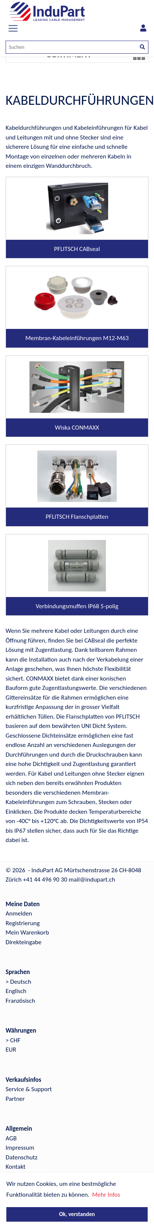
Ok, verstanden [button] (77, 1214)
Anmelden (19, 913)
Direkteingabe (23, 942)
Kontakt (15, 1167)
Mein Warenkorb (27, 932)
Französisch (20, 1001)
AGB (11, 1138)
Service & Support (29, 1089)
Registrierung (23, 923)
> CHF (13, 1040)
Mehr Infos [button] (106, 1195)
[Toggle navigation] (13, 28)
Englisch (16, 991)
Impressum (20, 1148)
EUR (11, 1049)
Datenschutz (21, 1157)
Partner (15, 1099)
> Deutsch (18, 982)
